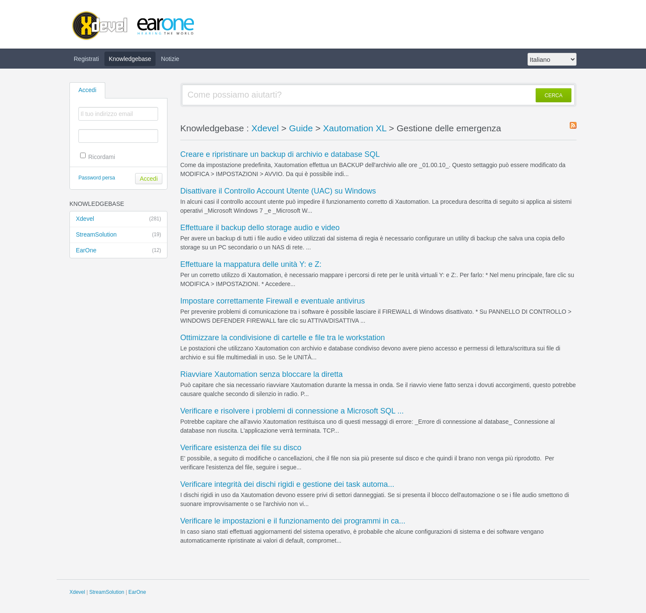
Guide (301, 128)
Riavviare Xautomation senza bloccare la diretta (261, 374)
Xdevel (118, 219)
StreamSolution (118, 235)
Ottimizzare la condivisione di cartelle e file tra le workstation (282, 337)
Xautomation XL (354, 128)
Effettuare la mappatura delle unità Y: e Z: (251, 264)
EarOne (118, 250)
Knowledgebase (130, 58)
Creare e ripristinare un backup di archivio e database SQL (280, 154)
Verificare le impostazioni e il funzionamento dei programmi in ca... (292, 521)
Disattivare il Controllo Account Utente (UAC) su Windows (278, 191)
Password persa (96, 178)
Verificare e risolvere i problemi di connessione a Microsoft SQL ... (292, 411)
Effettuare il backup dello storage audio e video (260, 227)
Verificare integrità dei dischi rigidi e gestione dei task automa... (287, 484)
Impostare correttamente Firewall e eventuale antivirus (272, 301)
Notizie (170, 58)
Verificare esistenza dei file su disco (240, 447)
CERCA (553, 95)
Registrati (86, 58)
